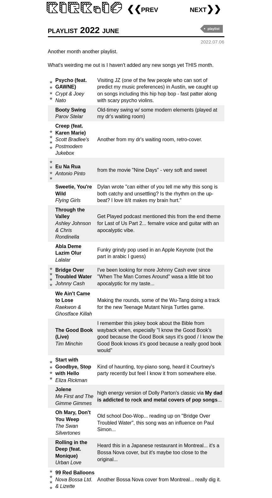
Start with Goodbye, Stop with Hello (73, 366)
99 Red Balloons (75, 472)
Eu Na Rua (68, 166)
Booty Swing (70, 110)
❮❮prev (142, 9)
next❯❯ (205, 9)
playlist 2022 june (83, 30)
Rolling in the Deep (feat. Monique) (71, 449)
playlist (214, 29)
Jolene (63, 389)
